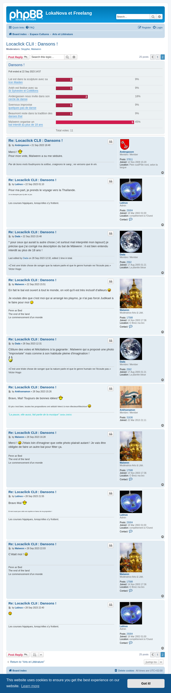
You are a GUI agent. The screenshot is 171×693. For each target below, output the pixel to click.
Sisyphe (25, 49)
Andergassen (127, 152)
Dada (122, 254)
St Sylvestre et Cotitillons (23, 90)
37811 (130, 159)
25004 (130, 210)
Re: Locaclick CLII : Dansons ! (35, 140)
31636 (130, 417)
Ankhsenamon (127, 410)
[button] (152, 57)
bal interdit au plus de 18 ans (25, 124)
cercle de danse (17, 99)
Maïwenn (36, 49)
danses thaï (15, 116)
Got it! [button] (146, 683)
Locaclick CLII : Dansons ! (32, 43)
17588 (130, 317)
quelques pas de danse (22, 108)
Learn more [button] (30, 686)
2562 (129, 262)
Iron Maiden (15, 82)
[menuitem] (29, 27)
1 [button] (157, 57)
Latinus (124, 203)
